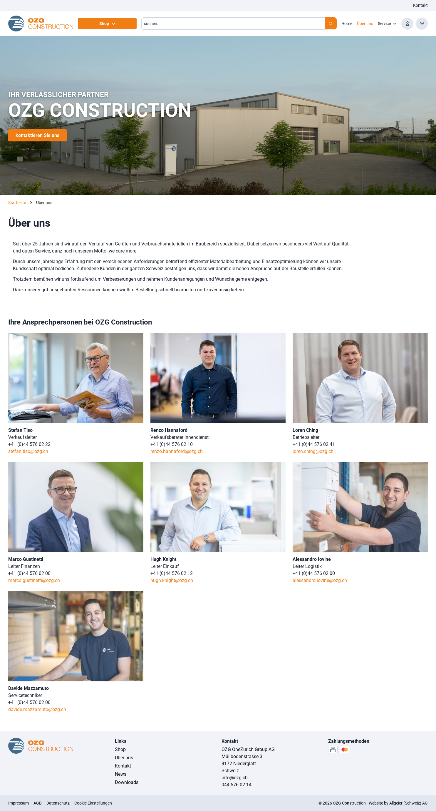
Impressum (18, 803)
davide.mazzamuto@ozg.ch (37, 709)
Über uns (124, 757)
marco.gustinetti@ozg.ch (34, 580)
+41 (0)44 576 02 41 (314, 444)
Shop (120, 749)
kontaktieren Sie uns (37, 135)
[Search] (331, 23)
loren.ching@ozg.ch (313, 451)
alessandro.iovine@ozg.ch (320, 580)
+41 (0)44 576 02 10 (171, 444)
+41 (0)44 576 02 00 (29, 573)
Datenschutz (58, 803)
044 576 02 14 (236, 784)
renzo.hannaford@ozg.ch (176, 451)
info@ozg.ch (235, 777)
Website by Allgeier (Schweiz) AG (398, 803)
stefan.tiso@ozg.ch (28, 451)
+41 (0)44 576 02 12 (171, 573)
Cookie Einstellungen (93, 803)
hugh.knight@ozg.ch (171, 580)
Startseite (17, 202)
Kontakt (420, 5)
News (120, 774)
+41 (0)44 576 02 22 (29, 444)
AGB (37, 803)
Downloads (126, 782)
